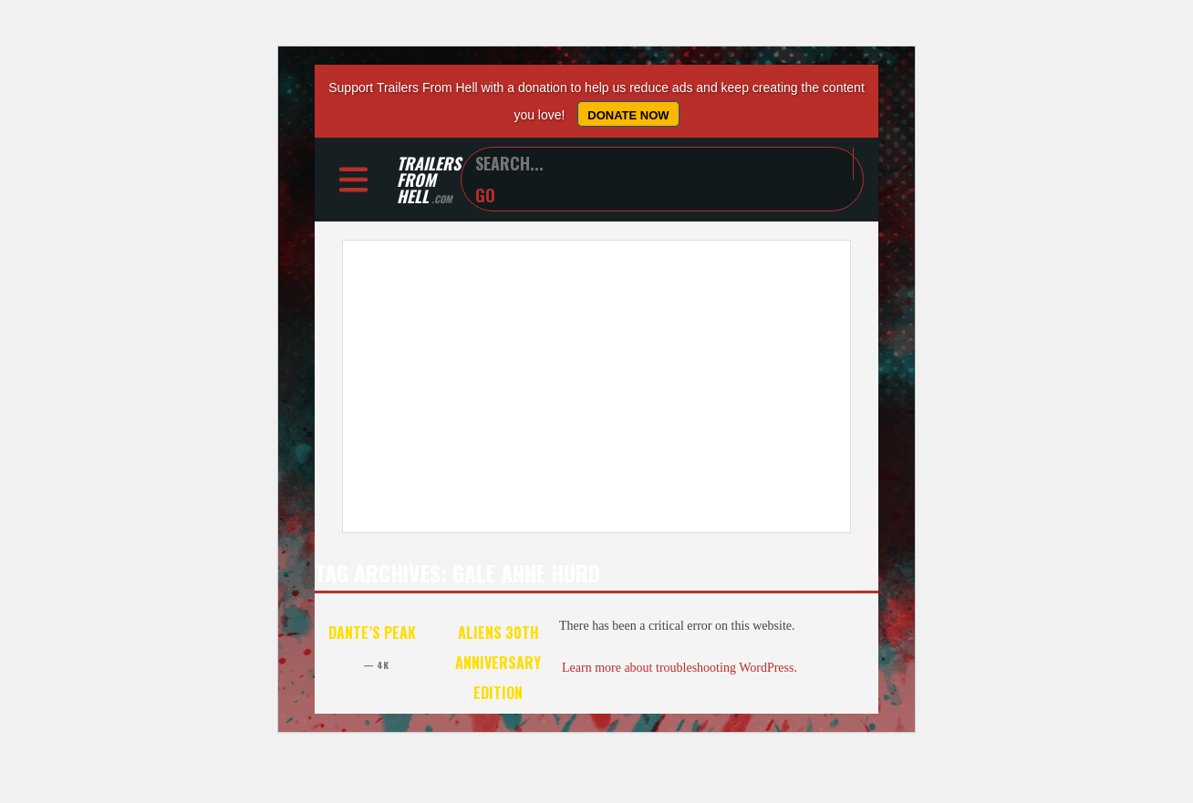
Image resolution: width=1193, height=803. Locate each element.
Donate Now (628, 115)
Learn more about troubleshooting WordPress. (679, 667)
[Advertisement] (596, 386)
